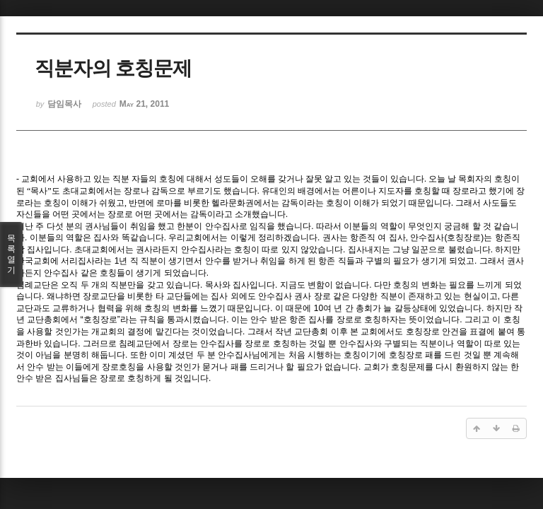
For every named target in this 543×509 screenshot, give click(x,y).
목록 (11, 254)
